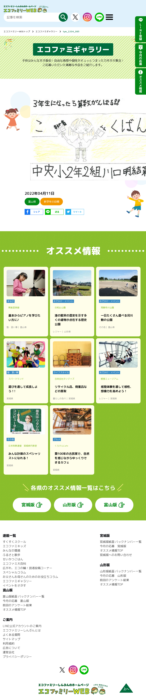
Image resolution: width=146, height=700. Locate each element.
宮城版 (28, 505)
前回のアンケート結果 (114, 580)
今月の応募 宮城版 (113, 546)
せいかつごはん (13, 559)
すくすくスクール (14, 542)
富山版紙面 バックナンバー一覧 (23, 596)
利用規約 (8, 643)
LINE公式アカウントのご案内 (22, 626)
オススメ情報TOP (111, 550)
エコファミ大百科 (14, 564)
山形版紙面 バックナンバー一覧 (120, 571)
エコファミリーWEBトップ (17, 31)
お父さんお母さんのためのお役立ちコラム (30, 577)
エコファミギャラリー (46, 31)
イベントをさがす (14, 585)
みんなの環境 (11, 550)
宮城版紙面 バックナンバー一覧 (120, 542)
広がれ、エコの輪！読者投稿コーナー (27, 568)
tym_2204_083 (71, 31)
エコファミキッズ (14, 546)
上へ (126, 689)
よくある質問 (11, 635)
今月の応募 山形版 (113, 576)
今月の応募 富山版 (16, 601)
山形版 (69, 505)
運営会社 (8, 652)
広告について (11, 648)
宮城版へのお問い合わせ (116, 555)
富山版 (110, 505)
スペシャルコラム (14, 572)
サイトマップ (11, 639)
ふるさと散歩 (11, 555)
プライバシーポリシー (17, 657)
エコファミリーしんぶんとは (22, 630)
